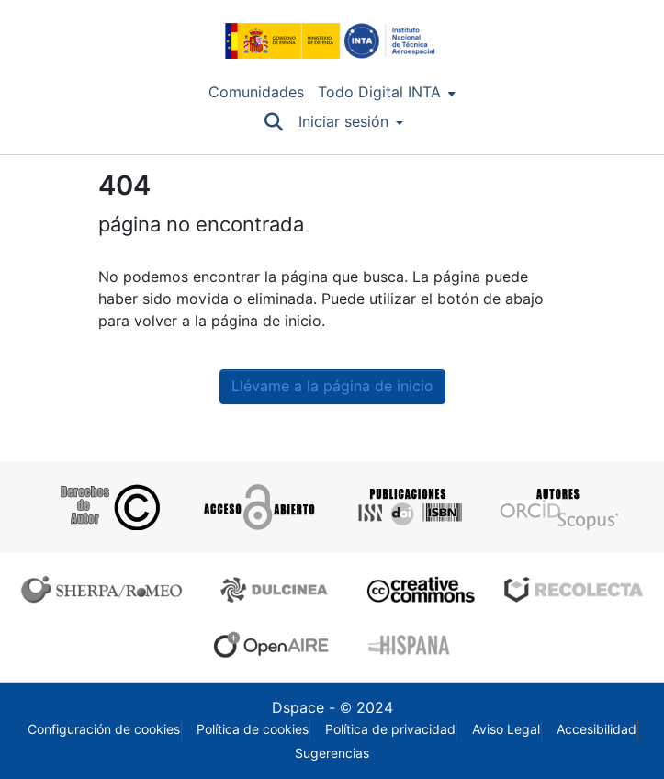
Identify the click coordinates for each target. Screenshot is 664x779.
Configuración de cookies (104, 729)
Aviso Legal (506, 729)
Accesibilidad (596, 729)
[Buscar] (274, 122)
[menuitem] (387, 93)
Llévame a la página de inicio (332, 386)
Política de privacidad (390, 729)
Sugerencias (332, 753)
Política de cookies (253, 729)
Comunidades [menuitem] (256, 92)
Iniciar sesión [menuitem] (343, 121)
